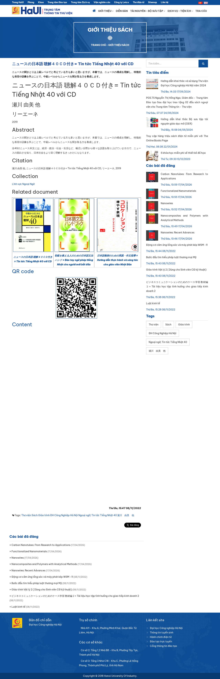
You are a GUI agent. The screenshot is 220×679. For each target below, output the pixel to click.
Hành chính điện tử (161, 637)
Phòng (31, 2)
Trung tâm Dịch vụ (80, 2)
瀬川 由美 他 (125, 515)
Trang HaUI (18, 2)
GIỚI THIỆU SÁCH (118, 45)
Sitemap (152, 2)
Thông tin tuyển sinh (161, 632)
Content (22, 324)
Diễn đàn (122, 11)
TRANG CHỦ (98, 45)
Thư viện (26, 515)
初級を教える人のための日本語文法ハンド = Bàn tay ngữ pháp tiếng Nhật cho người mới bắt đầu (74, 260)
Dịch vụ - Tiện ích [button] (180, 11)
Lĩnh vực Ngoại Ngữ (23, 184)
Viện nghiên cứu (102, 2)
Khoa (41, 2)
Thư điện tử (138, 2)
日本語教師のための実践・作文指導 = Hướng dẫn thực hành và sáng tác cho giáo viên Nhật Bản (117, 260)
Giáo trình (44, 515)
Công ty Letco (121, 2)
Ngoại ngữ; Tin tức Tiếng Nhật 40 (97, 515)
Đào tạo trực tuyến (161, 641)
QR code (23, 271)
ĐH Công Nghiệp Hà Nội (64, 515)
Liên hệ (164, 2)
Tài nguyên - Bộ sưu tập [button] (147, 11)
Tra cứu (201, 11)
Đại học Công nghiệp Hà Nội (166, 628)
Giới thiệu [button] (105, 11)
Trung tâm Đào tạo (57, 2)
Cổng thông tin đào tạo (163, 646)
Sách (35, 515)
